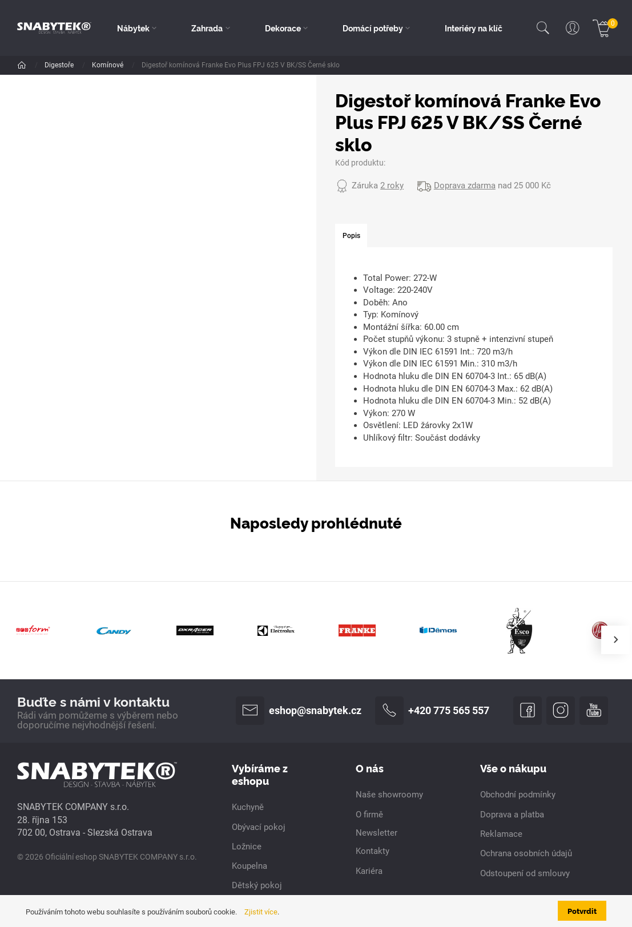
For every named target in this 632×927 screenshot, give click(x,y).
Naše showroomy (389, 794)
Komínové (108, 65)
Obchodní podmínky (517, 794)
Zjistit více (260, 912)
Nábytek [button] (133, 28)
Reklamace (501, 834)
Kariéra (369, 871)
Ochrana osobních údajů (526, 853)
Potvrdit (582, 910)
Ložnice (246, 846)
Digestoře (60, 65)
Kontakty (372, 851)
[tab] (351, 236)
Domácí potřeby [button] (373, 28)
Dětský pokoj (257, 885)
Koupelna (249, 866)
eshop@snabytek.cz (298, 710)
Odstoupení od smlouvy (525, 873)
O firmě (369, 814)
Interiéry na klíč (473, 28)
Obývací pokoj (258, 827)
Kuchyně (248, 807)
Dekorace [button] (283, 28)
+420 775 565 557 (432, 710)
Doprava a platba (512, 814)
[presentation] (615, 640)
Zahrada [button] (207, 28)
